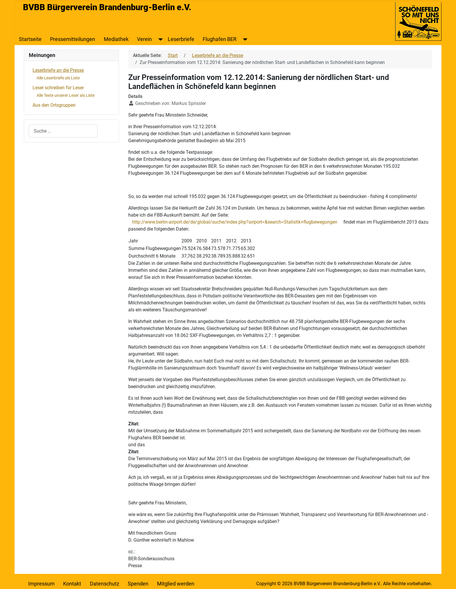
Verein (144, 39)
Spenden (138, 584)
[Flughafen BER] (243, 39)
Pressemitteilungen (72, 39)
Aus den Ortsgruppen (54, 105)
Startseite (30, 39)
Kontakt (72, 584)
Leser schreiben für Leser (58, 87)
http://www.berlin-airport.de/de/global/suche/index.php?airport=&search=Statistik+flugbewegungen (234, 222)
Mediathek (116, 39)
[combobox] (63, 131)
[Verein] (159, 39)
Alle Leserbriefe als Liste (58, 78)
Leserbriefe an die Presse (58, 70)
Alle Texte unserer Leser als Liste (66, 95)
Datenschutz (104, 584)
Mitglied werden (175, 584)
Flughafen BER (219, 39)
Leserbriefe (181, 39)
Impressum (41, 584)
